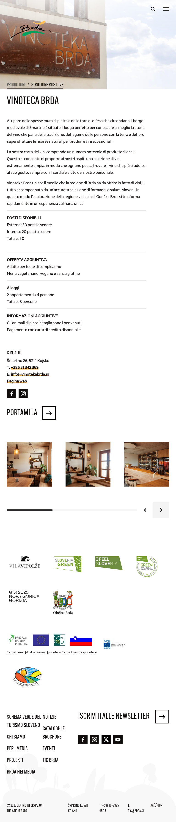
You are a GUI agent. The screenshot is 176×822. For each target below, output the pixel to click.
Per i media (17, 749)
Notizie (49, 717)
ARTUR (156, 806)
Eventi (49, 749)
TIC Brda (50, 760)
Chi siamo (16, 737)
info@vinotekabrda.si (30, 374)
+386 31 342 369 (24, 367)
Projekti (15, 760)
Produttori (16, 85)
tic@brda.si (136, 811)
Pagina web (17, 380)
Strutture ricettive (47, 85)
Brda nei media (21, 772)
